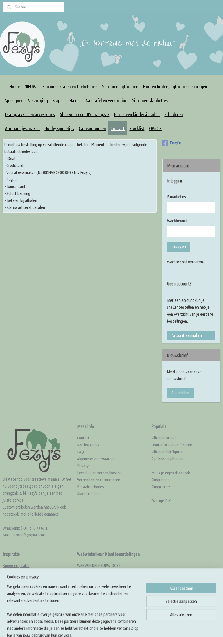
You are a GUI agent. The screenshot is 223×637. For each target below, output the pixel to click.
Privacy (83, 465)
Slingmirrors (161, 486)
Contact (118, 128)
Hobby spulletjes (59, 128)
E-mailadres (176, 196)
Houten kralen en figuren (171, 444)
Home (14, 86)
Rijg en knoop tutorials (21, 586)
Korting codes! (88, 444)
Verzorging (38, 100)
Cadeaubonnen (92, 128)
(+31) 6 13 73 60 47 (35, 527)
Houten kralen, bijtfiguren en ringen (175, 86)
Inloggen (179, 246)
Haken (75, 100)
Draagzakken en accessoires (30, 114)
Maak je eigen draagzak (170, 472)
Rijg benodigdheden (167, 458)
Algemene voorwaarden (96, 458)
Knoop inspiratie (16, 565)
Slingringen (160, 479)
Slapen (59, 100)
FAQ (80, 451)
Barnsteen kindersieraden (137, 114)
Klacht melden (88, 493)
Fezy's (171, 142)
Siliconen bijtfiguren (120, 86)
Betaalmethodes (90, 486)
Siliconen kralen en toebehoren (70, 86)
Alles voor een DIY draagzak (84, 114)
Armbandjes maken (22, 128)
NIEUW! (31, 86)
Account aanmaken (187, 335)
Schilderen (173, 114)
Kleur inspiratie (15, 572)
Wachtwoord (177, 220)
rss (155, 611)
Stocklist (136, 128)
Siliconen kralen (164, 437)
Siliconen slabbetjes (150, 100)
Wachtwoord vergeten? (186, 261)
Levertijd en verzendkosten (99, 472)
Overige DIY (161, 500)
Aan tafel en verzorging (106, 100)
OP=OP (155, 128)
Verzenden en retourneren (98, 479)
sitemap (145, 611)
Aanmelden (180, 392)
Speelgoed (14, 100)
